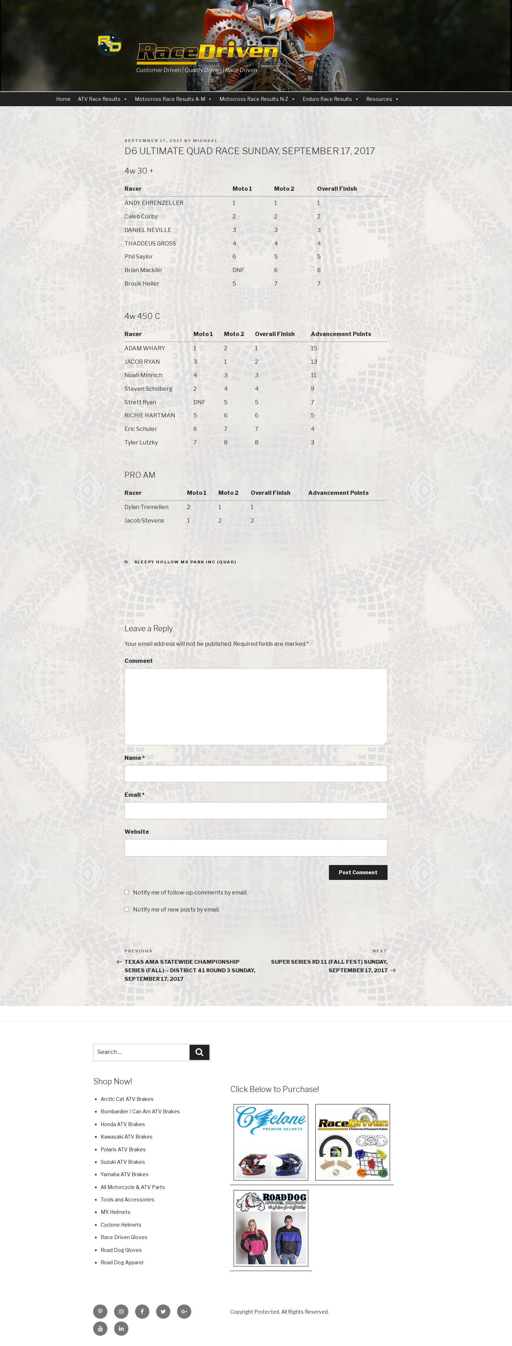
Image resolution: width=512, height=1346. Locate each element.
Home (63, 99)
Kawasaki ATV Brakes (127, 1137)
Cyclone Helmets (121, 1225)
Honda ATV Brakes (123, 1124)
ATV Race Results (99, 99)
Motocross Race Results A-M (170, 99)
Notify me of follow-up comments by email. (190, 892)
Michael (205, 140)
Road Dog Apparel (122, 1262)
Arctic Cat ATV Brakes (127, 1099)
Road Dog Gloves (121, 1250)
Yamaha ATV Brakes (125, 1174)
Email (134, 794)
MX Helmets (115, 1212)
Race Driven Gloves (124, 1237)
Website (136, 831)
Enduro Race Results (327, 99)
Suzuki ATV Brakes (123, 1162)
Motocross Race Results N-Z (253, 99)
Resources (379, 99)
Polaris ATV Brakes (123, 1149)
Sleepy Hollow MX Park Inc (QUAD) (185, 562)
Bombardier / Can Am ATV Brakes (140, 1111)
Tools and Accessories (127, 1199)
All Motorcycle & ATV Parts (133, 1187)
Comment (138, 661)
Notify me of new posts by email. (176, 909)
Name (134, 758)
